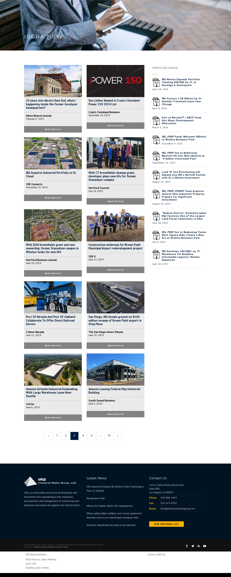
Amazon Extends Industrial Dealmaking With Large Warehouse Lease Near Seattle (51, 396)
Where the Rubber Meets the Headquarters (110, 509)
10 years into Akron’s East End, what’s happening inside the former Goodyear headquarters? (52, 104)
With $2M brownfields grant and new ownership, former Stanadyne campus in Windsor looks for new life (52, 250)
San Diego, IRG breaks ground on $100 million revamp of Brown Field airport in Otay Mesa (115, 323)
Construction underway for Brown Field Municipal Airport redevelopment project (112, 250)
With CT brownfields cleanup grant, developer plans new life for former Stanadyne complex (114, 177)
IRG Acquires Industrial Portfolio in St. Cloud (52, 176)
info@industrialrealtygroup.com (177, 512)
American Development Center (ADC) (51, 551)
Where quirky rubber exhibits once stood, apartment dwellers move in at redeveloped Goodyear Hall (114, 519)
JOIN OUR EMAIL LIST (166, 528)
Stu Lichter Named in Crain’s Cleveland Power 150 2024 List (110, 103)
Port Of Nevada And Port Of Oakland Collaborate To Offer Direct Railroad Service (51, 323)
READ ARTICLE (53, 130)
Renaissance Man (96, 502)
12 (109, 439)
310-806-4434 (168, 501)
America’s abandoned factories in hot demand (111, 529)
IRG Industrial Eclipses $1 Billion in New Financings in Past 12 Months (115, 492)
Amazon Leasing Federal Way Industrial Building (109, 394)
